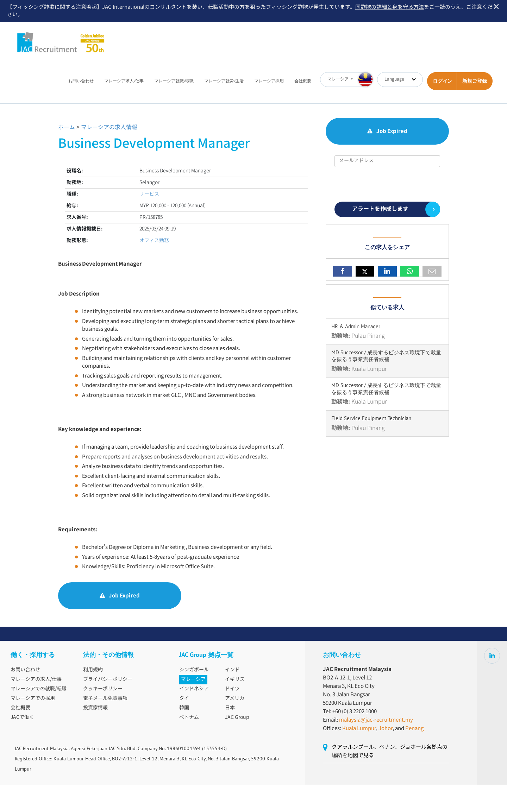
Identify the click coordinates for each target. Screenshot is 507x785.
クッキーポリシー (103, 689)
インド (232, 670)
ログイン (442, 81)
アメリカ (234, 699)
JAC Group (237, 718)
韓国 (184, 708)
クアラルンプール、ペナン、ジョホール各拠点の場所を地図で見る (389, 752)
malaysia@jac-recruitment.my (376, 720)
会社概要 (302, 81)
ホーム (66, 128)
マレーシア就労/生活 (224, 81)
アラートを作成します (380, 210)
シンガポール (194, 670)
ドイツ (232, 689)
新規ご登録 (474, 81)
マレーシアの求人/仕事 (36, 680)
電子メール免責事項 (105, 699)
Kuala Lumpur (359, 729)
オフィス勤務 (154, 241)
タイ (184, 699)
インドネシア (194, 689)
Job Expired (120, 596)
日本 (230, 708)
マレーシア (193, 680)
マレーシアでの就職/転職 (39, 689)
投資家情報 (95, 708)
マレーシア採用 (269, 81)
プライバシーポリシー (107, 680)
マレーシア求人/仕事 (124, 81)
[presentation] (388, 184)
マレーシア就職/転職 (174, 81)
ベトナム (189, 718)
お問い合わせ (81, 81)
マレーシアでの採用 (33, 699)
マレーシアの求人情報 (109, 128)
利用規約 (93, 670)
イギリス (235, 680)
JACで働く (22, 718)
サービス (149, 194)
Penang (414, 729)
